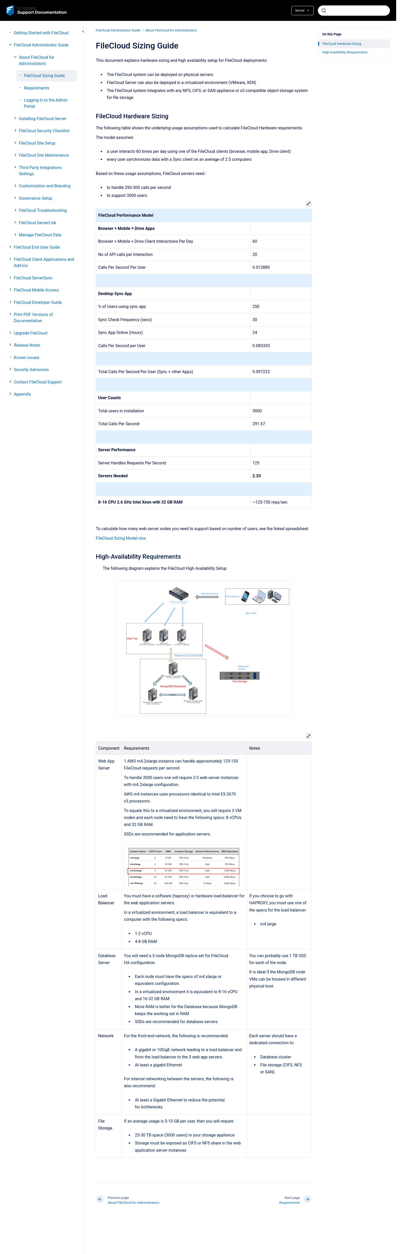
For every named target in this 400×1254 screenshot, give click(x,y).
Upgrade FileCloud (30, 333)
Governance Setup (35, 198)
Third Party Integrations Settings (40, 170)
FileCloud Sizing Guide (44, 75)
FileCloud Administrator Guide (41, 45)
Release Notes (27, 345)
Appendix (22, 394)
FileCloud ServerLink (37, 222)
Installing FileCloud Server (42, 118)
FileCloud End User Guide (37, 247)
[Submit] (324, 10)
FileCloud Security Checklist (44, 130)
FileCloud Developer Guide (38, 302)
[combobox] (354, 10)
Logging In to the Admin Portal (45, 103)
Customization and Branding (45, 185)
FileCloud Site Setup (37, 143)
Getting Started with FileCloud (41, 32)
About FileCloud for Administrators (36, 60)
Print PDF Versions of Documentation (33, 317)
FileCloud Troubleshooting (43, 210)
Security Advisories (31, 369)
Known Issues (26, 357)
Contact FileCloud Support (38, 382)
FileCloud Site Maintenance (44, 155)
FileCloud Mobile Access (36, 290)
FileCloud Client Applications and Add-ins (44, 262)
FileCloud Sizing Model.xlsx (121, 538)
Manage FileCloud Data (40, 234)
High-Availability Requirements (345, 52)
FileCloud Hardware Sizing (341, 44)
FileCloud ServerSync (33, 277)
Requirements (36, 88)
